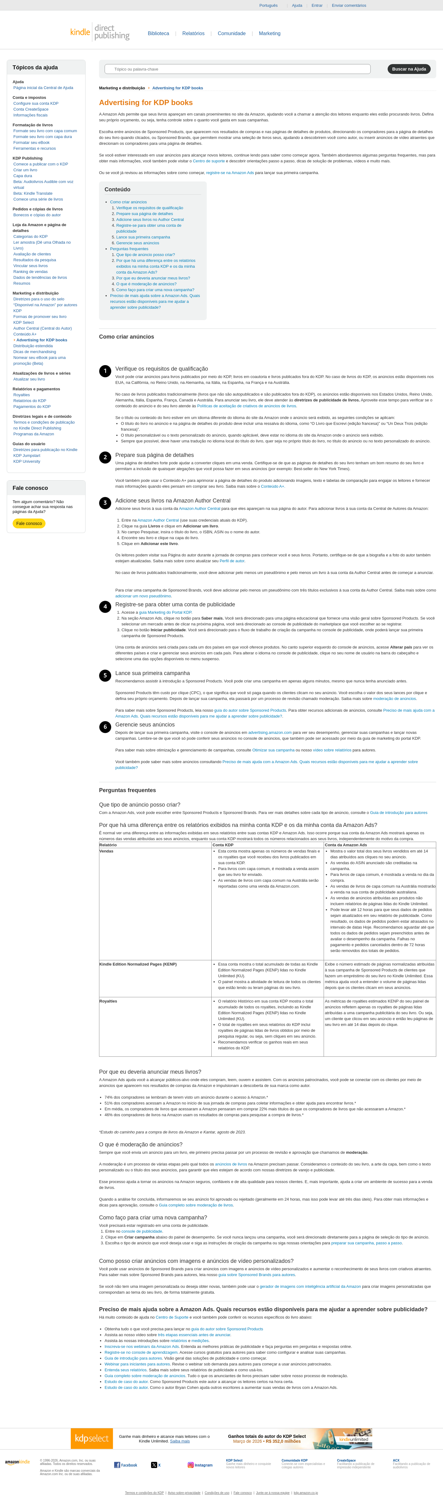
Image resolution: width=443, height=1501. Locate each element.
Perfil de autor (232, 561)
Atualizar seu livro (29, 379)
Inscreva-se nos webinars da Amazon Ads (142, 1346)
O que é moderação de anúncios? (146, 284)
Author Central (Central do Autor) (43, 328)
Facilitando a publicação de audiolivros (411, 1464)
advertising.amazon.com (270, 732)
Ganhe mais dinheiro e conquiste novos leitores (248, 1464)
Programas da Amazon (34, 434)
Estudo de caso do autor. (127, 1381)
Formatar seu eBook (32, 142)
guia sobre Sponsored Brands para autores (256, 1274)
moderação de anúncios (394, 698)
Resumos (22, 283)
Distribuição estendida (33, 346)
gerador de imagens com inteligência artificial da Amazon (310, 1286)
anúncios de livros (231, 1164)
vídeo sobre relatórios (332, 750)
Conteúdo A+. (273, 486)
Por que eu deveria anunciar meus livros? (153, 278)
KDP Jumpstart (27, 455)
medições (200, 1340)
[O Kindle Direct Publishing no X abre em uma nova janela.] (162, 1465)
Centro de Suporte (172, 1317)
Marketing (270, 33)
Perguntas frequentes (129, 248)
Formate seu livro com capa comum (45, 130)
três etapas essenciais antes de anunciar (194, 1334)
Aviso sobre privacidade (184, 1493)
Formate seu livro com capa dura (43, 136)
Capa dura (23, 175)
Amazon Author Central (199, 508)
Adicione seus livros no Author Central (150, 219)
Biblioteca (158, 33)
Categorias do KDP (31, 236)
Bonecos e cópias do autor (37, 215)
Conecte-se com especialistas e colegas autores (303, 1464)
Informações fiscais (31, 115)
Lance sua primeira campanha (143, 237)
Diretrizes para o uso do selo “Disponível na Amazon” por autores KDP (45, 305)
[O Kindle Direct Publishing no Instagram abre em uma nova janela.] (200, 1465)
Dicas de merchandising (35, 351)
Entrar (317, 5)
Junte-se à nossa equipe (272, 1493)
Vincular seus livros (31, 265)
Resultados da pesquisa (35, 260)
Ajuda (297, 5)
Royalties (22, 395)
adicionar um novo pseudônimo (143, 596)
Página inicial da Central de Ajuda (43, 87)
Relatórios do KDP (30, 400)
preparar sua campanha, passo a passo (366, 1243)
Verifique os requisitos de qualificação (149, 207)
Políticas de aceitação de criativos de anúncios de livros (246, 406)
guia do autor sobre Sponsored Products (250, 710)
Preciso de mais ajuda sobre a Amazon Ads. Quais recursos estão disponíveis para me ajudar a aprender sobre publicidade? (155, 301)
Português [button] (270, 5)
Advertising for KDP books (42, 340)
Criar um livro (25, 170)
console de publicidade (142, 1231)
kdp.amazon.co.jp (306, 1493)
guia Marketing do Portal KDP (165, 612)
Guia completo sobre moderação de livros (196, 1205)
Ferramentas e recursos (35, 148)
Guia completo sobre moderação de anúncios (145, 1375)
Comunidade (232, 33)
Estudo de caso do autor (126, 1387)
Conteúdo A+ (25, 334)
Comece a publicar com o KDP (41, 164)
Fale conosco (29, 523)
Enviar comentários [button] (352, 5)
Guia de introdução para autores (398, 812)
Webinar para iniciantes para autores (137, 1364)
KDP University (27, 461)
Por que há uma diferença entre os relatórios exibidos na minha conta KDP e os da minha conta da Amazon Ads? (155, 266)
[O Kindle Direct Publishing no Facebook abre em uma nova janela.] (125, 1465)
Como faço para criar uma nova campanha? (155, 289)
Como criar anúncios (128, 202)
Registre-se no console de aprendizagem (141, 1352)
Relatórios (193, 33)
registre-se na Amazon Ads (230, 172)
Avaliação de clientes (32, 254)
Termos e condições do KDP (144, 1493)
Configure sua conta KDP (36, 103)
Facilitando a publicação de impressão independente (355, 1464)
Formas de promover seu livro (40, 316)
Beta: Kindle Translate (33, 193)
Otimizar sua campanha (273, 750)
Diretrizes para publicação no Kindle (46, 449)
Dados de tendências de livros (40, 277)
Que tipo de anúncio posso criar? (145, 254)
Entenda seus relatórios (126, 1370)
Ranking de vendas (31, 271)
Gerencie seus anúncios (137, 243)
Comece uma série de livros (38, 199)
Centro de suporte (209, 161)
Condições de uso (217, 1493)
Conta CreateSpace (31, 109)
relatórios (179, 1340)
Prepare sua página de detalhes (144, 213)
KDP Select (24, 322)
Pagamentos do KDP (32, 406)
